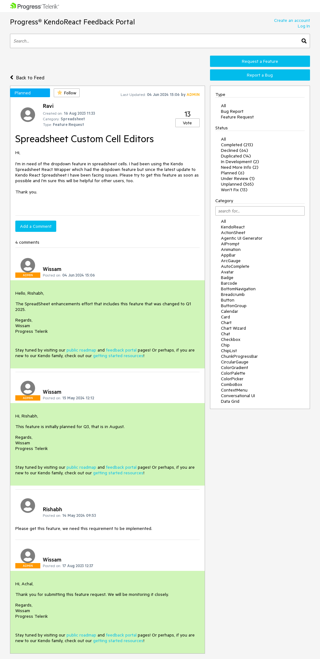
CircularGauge (234, 362)
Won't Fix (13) (234, 189)
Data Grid (230, 401)
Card (225, 317)
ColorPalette (233, 373)
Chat (225, 334)
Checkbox (230, 339)
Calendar (229, 311)
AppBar (228, 255)
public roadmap (81, 350)
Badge (227, 277)
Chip (225, 345)
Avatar (227, 272)
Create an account (292, 20)
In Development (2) (240, 161)
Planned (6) (232, 173)
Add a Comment (36, 226)
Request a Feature (260, 61)
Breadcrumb (233, 294)
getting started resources (118, 355)
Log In (304, 26)
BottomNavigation (238, 289)
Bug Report (232, 111)
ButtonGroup (234, 305)
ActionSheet (233, 232)
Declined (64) (234, 150)
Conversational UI (238, 395)
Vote (187, 123)
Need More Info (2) (239, 167)
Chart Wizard (233, 328)
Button (227, 300)
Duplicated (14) (236, 156)
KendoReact (233, 227)
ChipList (229, 350)
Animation (231, 249)
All (223, 105)
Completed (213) (237, 144)
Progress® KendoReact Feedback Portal (72, 21)
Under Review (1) (238, 178)
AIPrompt (230, 244)
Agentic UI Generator (241, 238)
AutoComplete (235, 266)
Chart (226, 322)
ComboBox (231, 384)
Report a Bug (260, 75)
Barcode (229, 283)
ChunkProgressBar (239, 356)
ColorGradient (234, 367)
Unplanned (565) (237, 184)
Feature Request (237, 117)
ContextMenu (234, 390)
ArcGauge (231, 260)
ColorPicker (232, 379)
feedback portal (121, 350)
